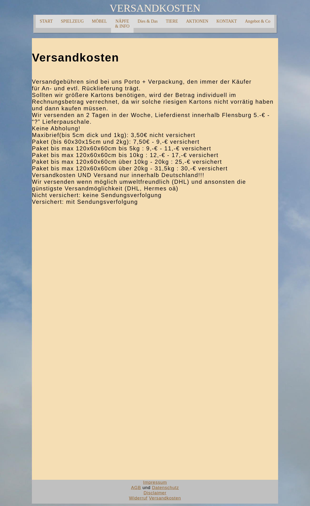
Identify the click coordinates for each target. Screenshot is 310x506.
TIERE (172, 21)
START (46, 21)
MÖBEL (99, 21)
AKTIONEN (197, 21)
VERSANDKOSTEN (155, 8)
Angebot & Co (257, 21)
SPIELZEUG (72, 21)
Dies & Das (148, 21)
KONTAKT (226, 21)
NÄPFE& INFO (122, 24)
